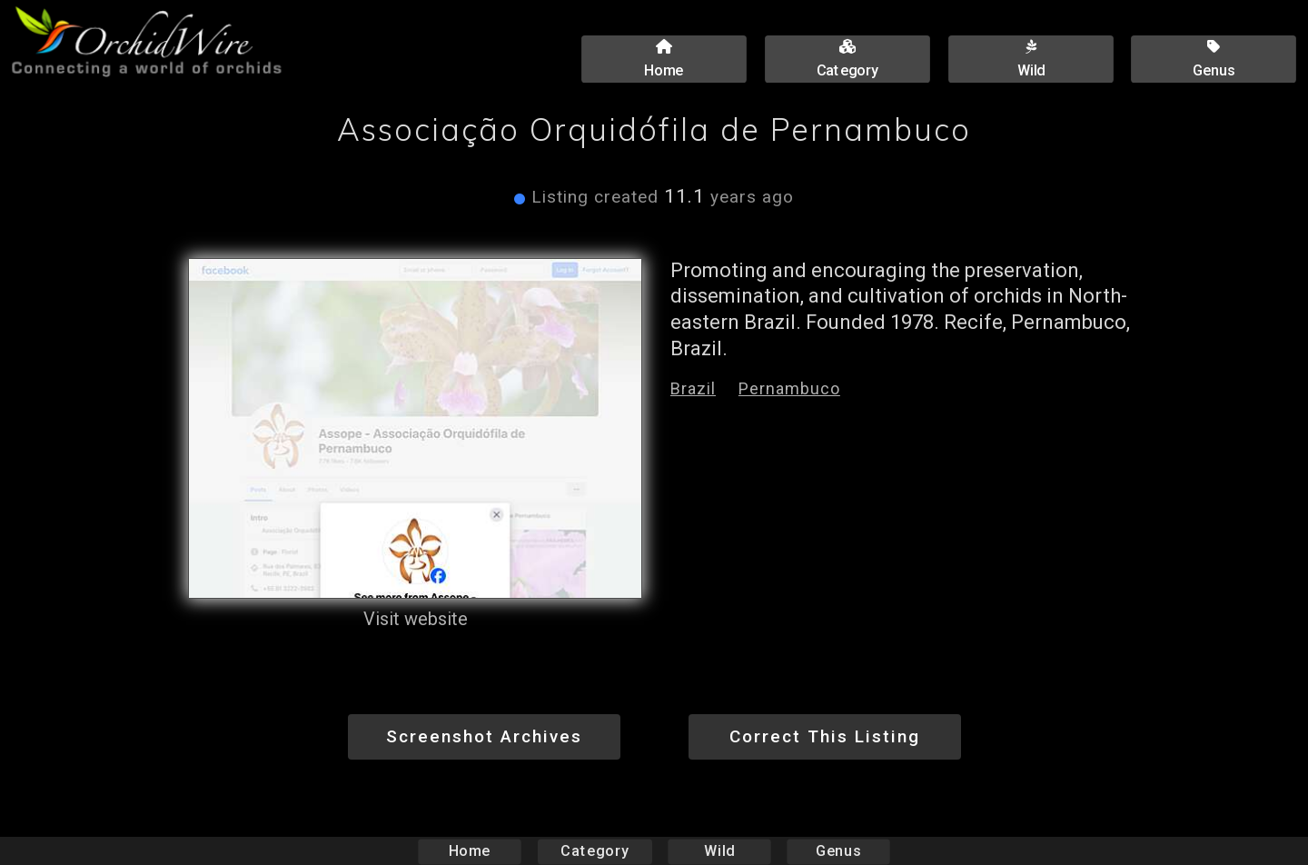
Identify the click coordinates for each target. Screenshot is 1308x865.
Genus (837, 851)
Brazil (693, 388)
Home (470, 851)
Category (594, 851)
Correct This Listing (824, 736)
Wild (719, 851)
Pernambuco (789, 388)
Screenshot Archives (484, 736)
